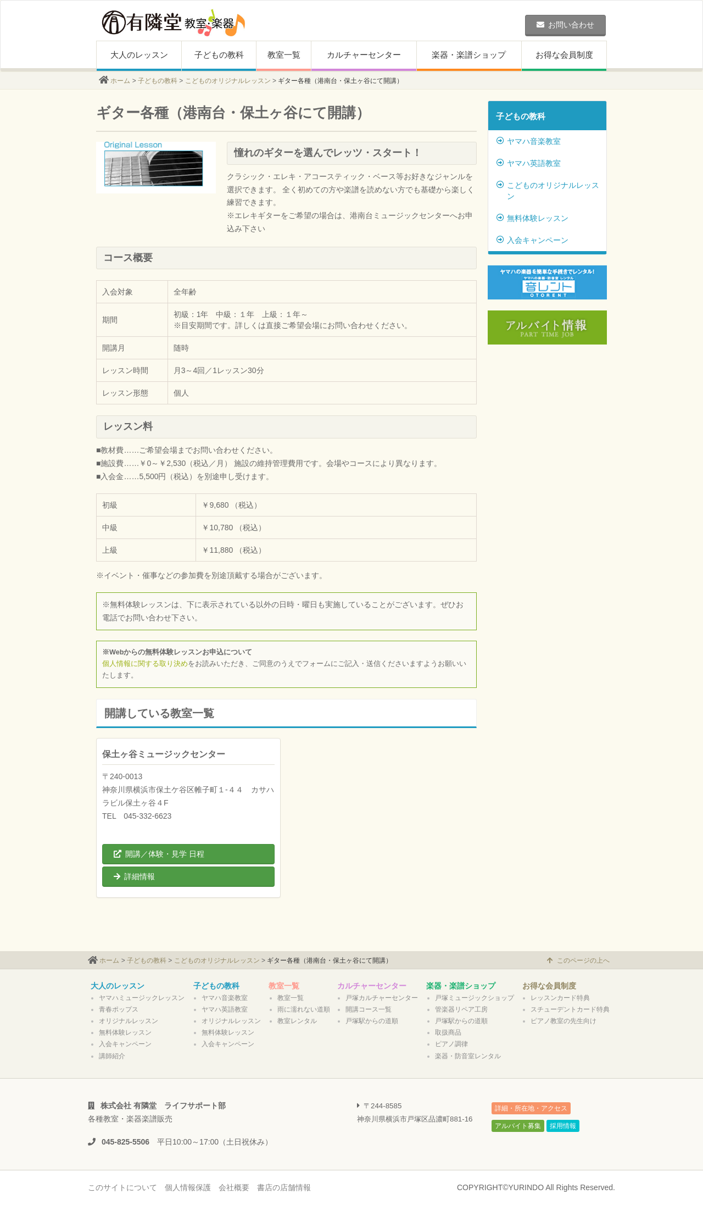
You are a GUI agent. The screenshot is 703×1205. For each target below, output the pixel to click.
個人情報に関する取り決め (145, 664)
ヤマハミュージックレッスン (142, 998)
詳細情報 (134, 876)
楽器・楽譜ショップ (469, 54)
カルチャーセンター (364, 54)
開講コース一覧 (368, 1009)
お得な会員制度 (564, 54)
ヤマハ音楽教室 (528, 141)
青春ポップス (118, 1009)
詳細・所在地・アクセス (531, 1108)
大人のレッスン (139, 54)
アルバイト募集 (518, 1126)
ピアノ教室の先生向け (563, 1021)
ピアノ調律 (451, 1044)
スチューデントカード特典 (570, 1009)
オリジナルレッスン (128, 1021)
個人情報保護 (188, 1187)
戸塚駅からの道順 (371, 1021)
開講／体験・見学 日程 (159, 853)
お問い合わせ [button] (565, 24)
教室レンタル (297, 1021)
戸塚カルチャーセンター (381, 998)
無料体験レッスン (532, 218)
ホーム (120, 81)
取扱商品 (448, 1032)
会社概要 (234, 1187)
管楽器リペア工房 (461, 1009)
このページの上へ (578, 960)
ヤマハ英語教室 (528, 163)
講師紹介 (112, 1056)
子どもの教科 (219, 54)
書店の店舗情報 (284, 1187)
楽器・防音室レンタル (468, 1056)
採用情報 (563, 1126)
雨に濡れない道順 (303, 1009)
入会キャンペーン (532, 240)
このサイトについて (122, 1187)
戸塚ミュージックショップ (474, 998)
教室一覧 (283, 54)
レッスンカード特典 (560, 998)
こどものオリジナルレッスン (228, 81)
